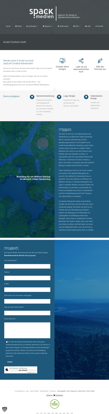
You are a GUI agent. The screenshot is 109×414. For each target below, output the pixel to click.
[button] (4, 409)
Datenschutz (81, 391)
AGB (87, 391)
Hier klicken (23, 370)
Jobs (68, 391)
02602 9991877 (61, 391)
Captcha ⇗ (31, 372)
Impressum (73, 391)
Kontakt (92, 391)
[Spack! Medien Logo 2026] (54, 6)
